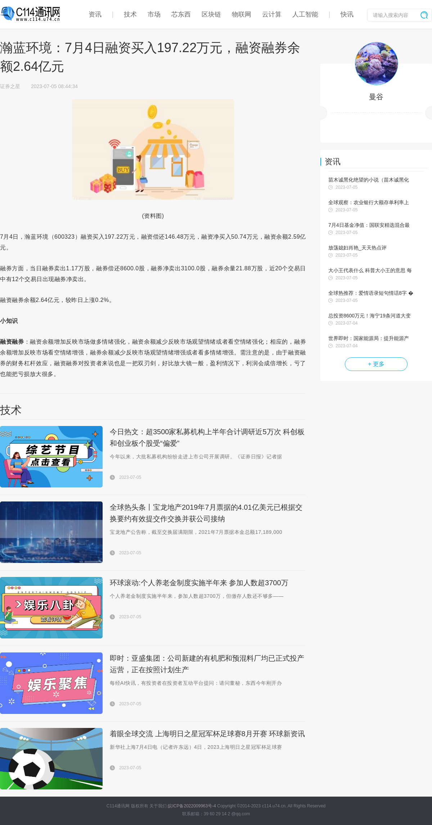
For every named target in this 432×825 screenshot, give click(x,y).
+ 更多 (376, 364)
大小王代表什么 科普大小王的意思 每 (370, 270)
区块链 (211, 14)
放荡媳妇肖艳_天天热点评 (357, 247)
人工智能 (305, 14)
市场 (154, 14)
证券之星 (10, 86)
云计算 (272, 14)
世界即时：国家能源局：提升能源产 (368, 338)
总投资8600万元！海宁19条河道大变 (369, 315)
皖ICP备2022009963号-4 (192, 805)
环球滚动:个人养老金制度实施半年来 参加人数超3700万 (199, 583)
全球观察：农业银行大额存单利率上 (368, 202)
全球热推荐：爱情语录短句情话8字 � (370, 292)
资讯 (95, 14)
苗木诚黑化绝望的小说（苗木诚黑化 (368, 179)
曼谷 (376, 97)
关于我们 (158, 805)
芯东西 (181, 14)
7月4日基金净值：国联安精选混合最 (369, 225)
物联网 (241, 14)
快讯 (347, 14)
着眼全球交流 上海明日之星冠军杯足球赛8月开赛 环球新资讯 (207, 734)
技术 (130, 14)
